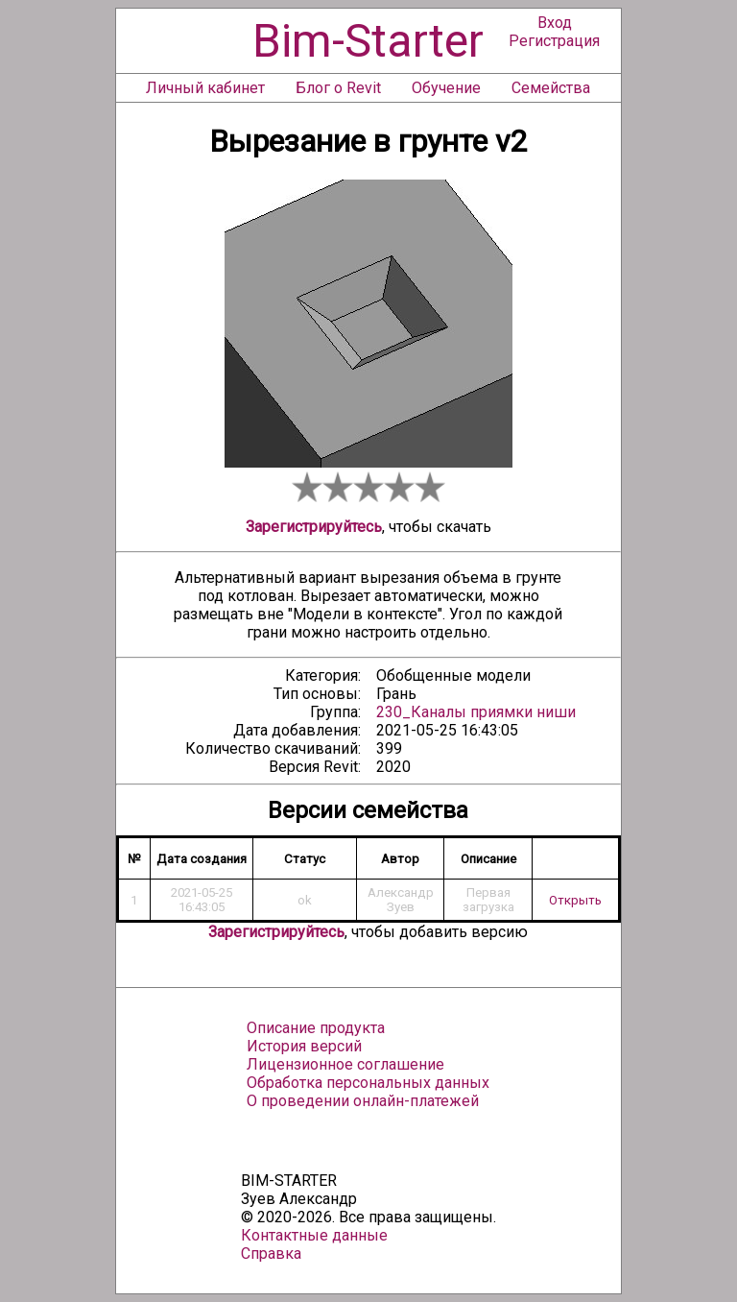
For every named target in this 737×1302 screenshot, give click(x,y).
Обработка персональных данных (368, 1082)
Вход (554, 22)
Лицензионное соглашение (345, 1064)
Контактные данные (314, 1235)
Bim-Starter (368, 40)
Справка (271, 1253)
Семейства (550, 88)
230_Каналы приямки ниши (476, 712)
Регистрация (554, 41)
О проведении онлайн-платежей (363, 1101)
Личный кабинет (205, 88)
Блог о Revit (338, 88)
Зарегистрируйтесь (314, 527)
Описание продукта (316, 1028)
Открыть (575, 900)
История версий (304, 1046)
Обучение (446, 88)
